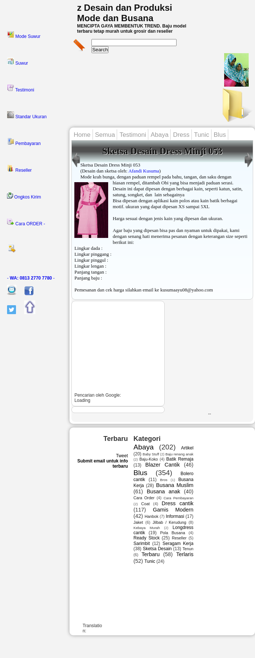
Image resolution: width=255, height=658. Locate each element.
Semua (105, 134)
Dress (181, 134)
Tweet (122, 455)
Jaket (138, 522)
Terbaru (151, 554)
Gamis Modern (173, 510)
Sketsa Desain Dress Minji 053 (162, 151)
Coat (145, 503)
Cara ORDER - (26, 222)
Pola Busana (172, 532)
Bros (164, 480)
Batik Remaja (179, 459)
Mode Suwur (24, 35)
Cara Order (144, 498)
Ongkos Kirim (24, 196)
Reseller (19, 169)
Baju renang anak (179, 454)
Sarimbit (141, 543)
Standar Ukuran (26, 115)
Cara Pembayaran (178, 498)
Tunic (201, 134)
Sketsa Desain (157, 548)
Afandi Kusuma (143, 171)
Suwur (17, 62)
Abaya (159, 134)
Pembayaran (24, 142)
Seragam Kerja (177, 543)
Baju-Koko (148, 459)
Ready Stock (146, 538)
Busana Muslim (175, 485)
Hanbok (151, 516)
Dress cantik (178, 503)
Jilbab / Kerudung (169, 522)
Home (82, 134)
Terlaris (184, 554)
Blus (220, 134)
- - (31, 278)
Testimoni (20, 88)
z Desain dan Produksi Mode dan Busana (124, 13)
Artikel (187, 448)
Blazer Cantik (162, 465)
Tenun (188, 548)
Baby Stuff (151, 454)
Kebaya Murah (146, 528)
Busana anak (163, 491)
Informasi (175, 516)
